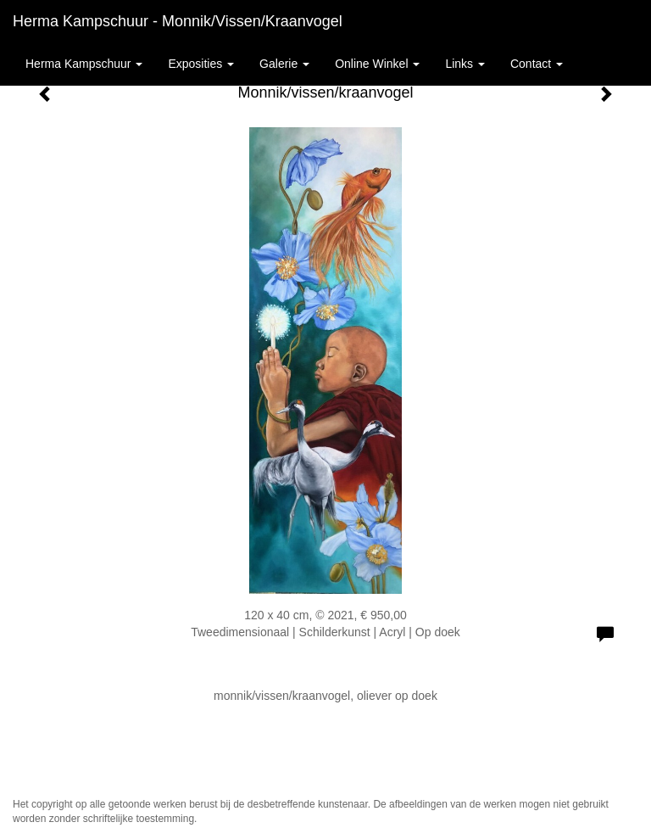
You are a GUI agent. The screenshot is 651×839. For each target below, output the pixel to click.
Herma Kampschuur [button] (83, 63)
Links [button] (465, 63)
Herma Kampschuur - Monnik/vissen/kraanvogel (177, 21)
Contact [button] (536, 63)
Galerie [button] (284, 63)
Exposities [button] (201, 63)
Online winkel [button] (377, 63)
